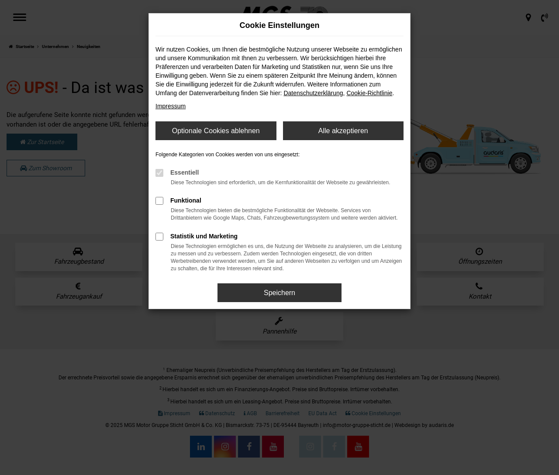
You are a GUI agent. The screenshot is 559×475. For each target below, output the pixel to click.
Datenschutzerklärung (313, 92)
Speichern (279, 292)
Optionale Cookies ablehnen (216, 130)
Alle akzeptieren (343, 130)
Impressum (170, 106)
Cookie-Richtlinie (369, 92)
